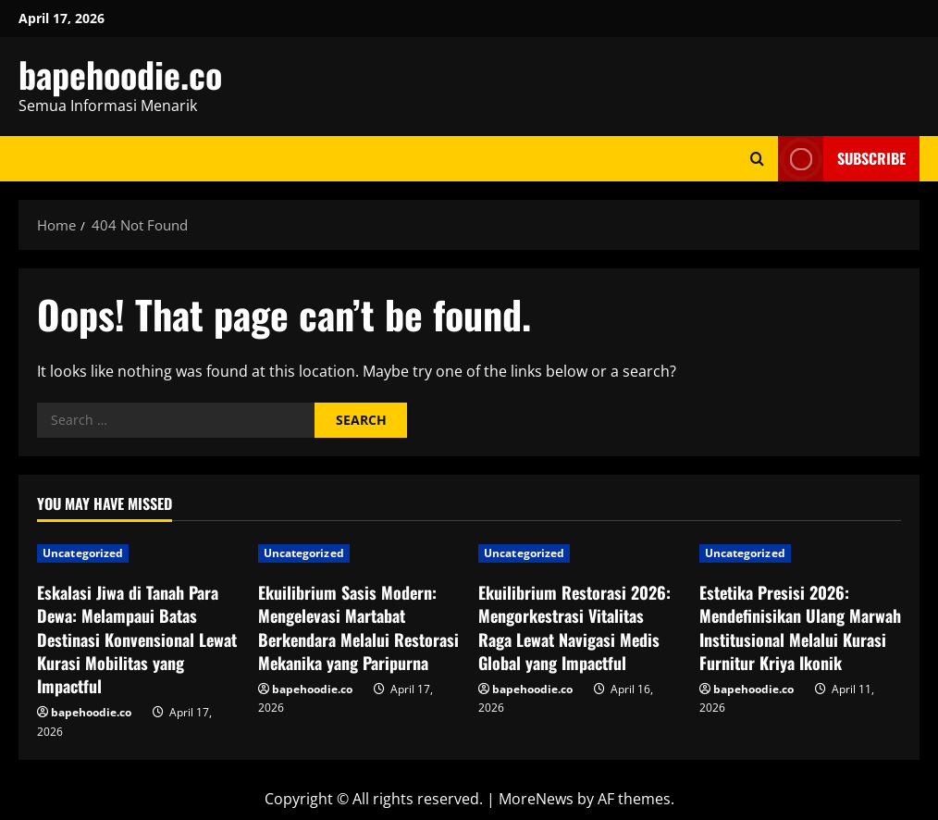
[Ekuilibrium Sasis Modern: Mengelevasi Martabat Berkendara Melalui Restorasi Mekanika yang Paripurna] (359, 553)
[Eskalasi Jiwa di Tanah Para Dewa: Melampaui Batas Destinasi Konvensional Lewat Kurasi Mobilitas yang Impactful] (138, 553)
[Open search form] (757, 159)
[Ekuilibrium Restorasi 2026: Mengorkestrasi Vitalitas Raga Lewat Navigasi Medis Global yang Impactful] (579, 553)
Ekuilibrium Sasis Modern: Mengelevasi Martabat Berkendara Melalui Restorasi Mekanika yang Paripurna (358, 627)
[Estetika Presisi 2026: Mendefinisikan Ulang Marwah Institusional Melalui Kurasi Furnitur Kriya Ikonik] (800, 553)
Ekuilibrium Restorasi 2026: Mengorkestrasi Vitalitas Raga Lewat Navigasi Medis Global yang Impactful (574, 627)
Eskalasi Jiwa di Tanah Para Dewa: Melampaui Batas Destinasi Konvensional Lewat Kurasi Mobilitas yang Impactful (137, 639)
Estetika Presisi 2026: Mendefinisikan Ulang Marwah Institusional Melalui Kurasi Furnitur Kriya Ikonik (800, 627)
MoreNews (536, 799)
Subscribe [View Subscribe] (842, 158)
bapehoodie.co (120, 74)
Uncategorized (83, 553)
